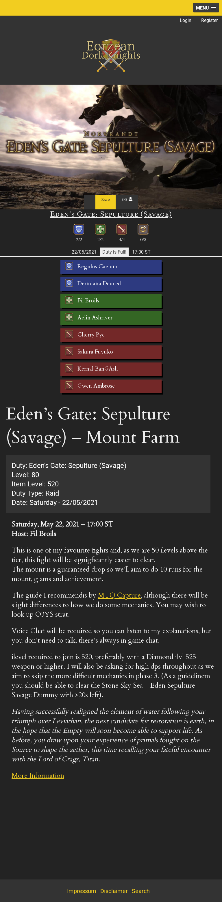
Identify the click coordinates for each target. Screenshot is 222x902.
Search (141, 890)
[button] (206, 7)
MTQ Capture (119, 595)
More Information (38, 775)
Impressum (81, 890)
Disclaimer (114, 890)
